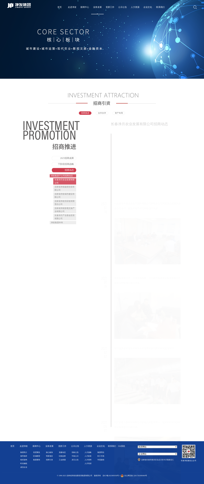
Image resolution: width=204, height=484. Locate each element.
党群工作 (110, 7)
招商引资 (49, 460)
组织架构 (23, 460)
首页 (59, 7)
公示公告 (122, 7)
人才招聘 (88, 460)
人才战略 (88, 452)
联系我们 (160, 7)
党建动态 (62, 452)
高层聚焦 (36, 452)
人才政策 (88, 456)
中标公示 (75, 456)
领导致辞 (23, 456)
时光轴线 (23, 463)
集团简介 (23, 452)
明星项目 (49, 456)
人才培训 (88, 463)
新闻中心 (84, 7)
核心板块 (49, 452)
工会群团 (62, 460)
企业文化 (147, 7)
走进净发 (72, 7)
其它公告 (75, 460)
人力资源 (135, 7)
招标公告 (75, 452)
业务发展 (97, 7)
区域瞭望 (36, 456)
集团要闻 (36, 460)
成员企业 (23, 467)
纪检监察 (62, 456)
